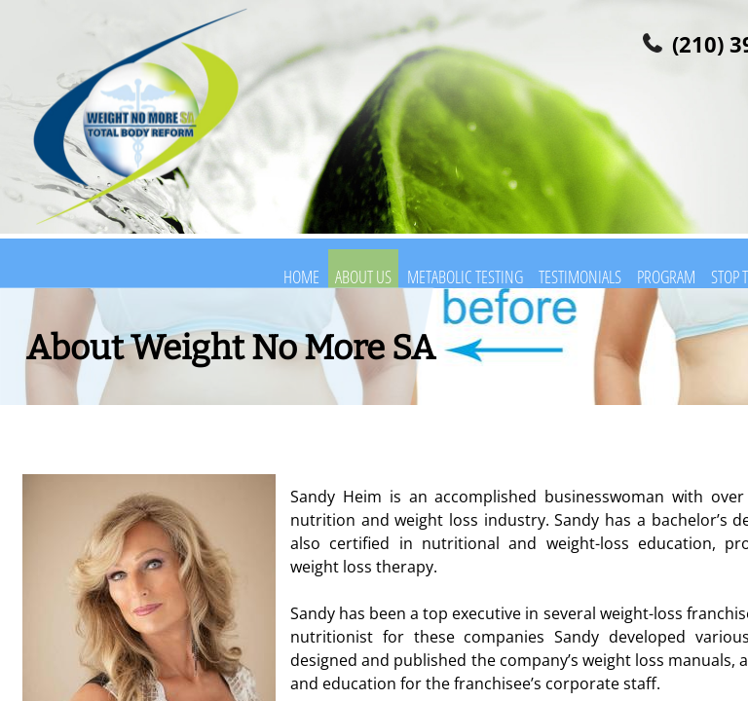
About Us (363, 276)
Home (301, 276)
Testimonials (580, 276)
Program (666, 276)
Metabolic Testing (465, 276)
